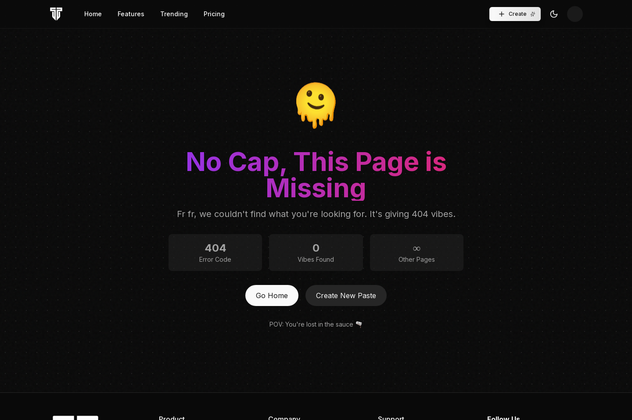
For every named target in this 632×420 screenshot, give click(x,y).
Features (131, 14)
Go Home (272, 295)
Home (93, 14)
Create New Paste (346, 295)
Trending (174, 14)
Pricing (214, 14)
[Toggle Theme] (554, 14)
